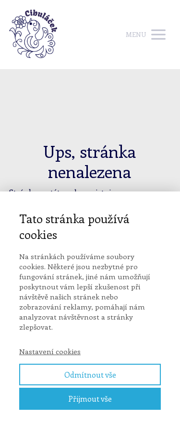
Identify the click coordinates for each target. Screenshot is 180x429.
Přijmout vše (90, 398)
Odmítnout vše (90, 374)
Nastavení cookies (50, 351)
